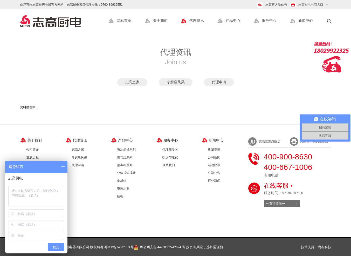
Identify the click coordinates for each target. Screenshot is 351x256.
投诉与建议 (170, 157)
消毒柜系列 (125, 165)
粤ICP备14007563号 (118, 247)
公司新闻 (214, 157)
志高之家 (132, 82)
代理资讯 (196, 21)
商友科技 (324, 247)
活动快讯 (214, 165)
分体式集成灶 (126, 173)
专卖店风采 (176, 82)
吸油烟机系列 (126, 149)
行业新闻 (214, 181)
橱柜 (120, 196)
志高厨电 (50, 21)
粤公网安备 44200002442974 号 (159, 247)
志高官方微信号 (276, 4)
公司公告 (214, 173)
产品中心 (233, 21)
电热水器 (123, 188)
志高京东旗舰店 (269, 141)
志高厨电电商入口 (306, 4)
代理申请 (219, 82)
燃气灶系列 (125, 157)
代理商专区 (170, 149)
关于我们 (160, 21)
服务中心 (269, 21)
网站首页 (124, 21)
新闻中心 (305, 21)
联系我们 (168, 165)
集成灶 (121, 181)
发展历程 (32, 157)
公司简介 (32, 149)
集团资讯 (214, 149)
